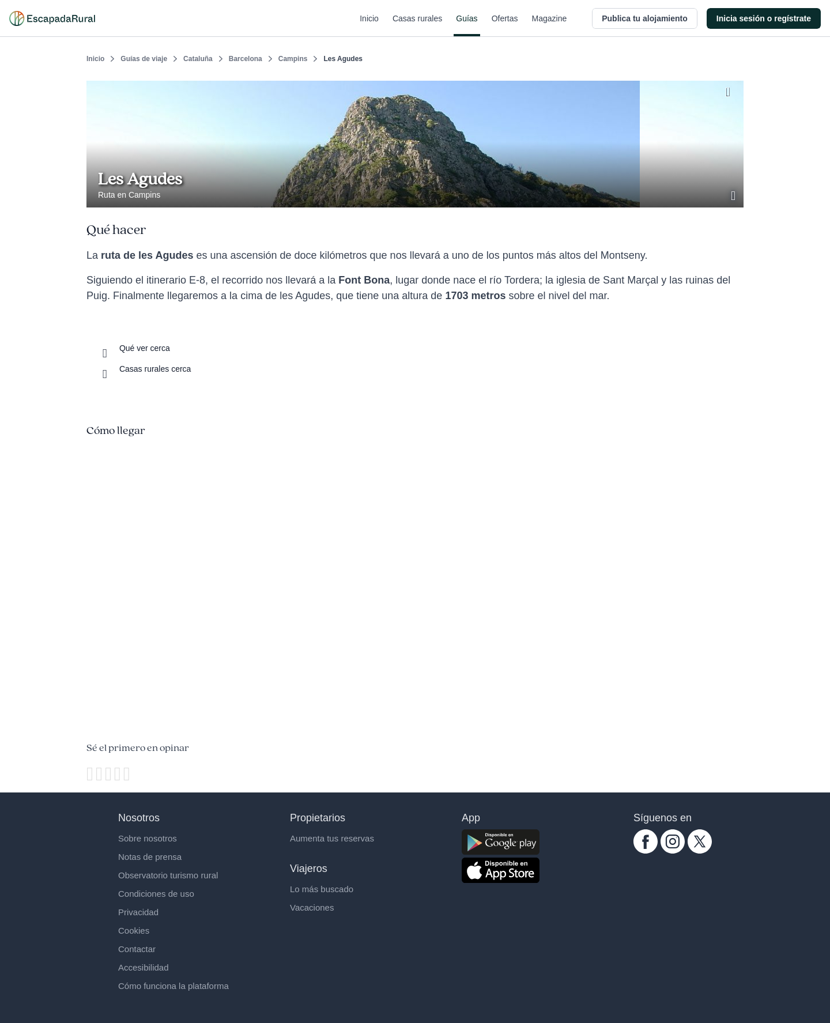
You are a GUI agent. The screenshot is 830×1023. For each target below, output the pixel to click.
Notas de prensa (150, 857)
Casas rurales (417, 25)
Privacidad (138, 912)
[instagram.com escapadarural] (673, 850)
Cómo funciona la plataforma (173, 986)
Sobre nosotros (147, 838)
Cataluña (198, 59)
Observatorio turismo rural (168, 875)
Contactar (137, 949)
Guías (467, 25)
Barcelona (245, 59)
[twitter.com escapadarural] (700, 850)
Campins (293, 59)
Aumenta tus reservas (332, 838)
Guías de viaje (143, 59)
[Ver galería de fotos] (734, 194)
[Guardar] (731, 90)
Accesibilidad (143, 967)
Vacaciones (312, 907)
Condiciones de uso (156, 894)
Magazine (549, 25)
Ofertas (504, 25)
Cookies (133, 930)
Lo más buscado (321, 889)
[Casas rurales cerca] (144, 368)
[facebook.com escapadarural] (645, 850)
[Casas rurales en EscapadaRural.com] (52, 18)
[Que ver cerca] (134, 348)
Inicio (369, 25)
